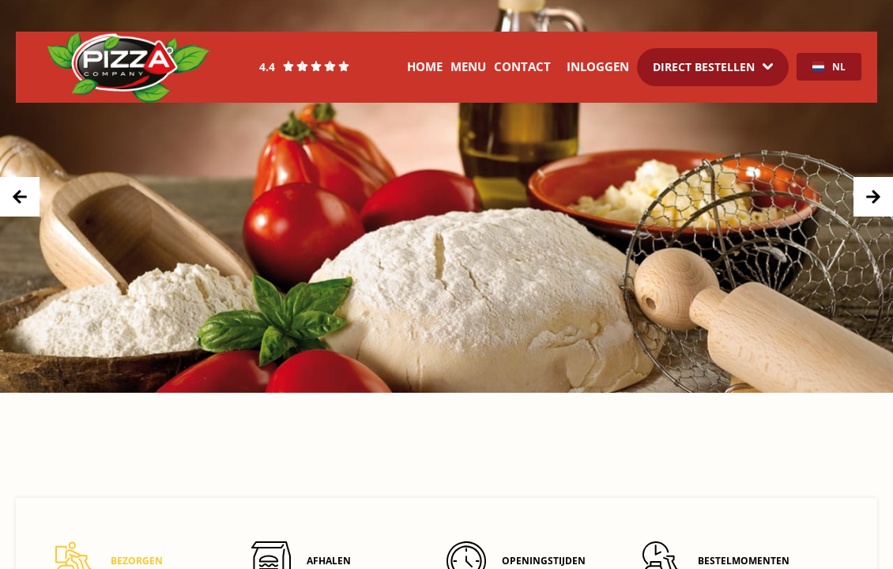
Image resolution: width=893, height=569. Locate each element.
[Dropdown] (713, 67)
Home (425, 66)
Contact (522, 66)
